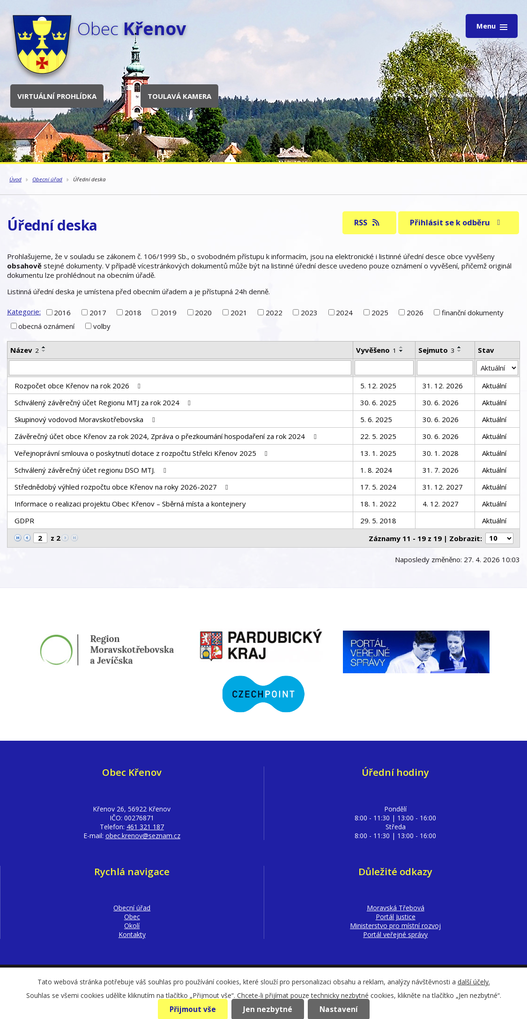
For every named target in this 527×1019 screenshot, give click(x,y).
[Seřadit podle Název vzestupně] (44, 347)
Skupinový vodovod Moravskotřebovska (86, 419)
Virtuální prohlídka (56, 96)
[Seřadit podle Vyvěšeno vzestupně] (401, 347)
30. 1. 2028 (441, 453)
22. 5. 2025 (378, 436)
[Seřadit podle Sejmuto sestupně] (459, 351)
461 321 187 (145, 826)
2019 (168, 312)
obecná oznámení (46, 326)
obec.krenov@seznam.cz (142, 835)
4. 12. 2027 (441, 503)
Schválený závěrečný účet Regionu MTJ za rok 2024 (104, 402)
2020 (203, 312)
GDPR (24, 520)
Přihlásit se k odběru (457, 222)
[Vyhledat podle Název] (180, 367)
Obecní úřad (47, 179)
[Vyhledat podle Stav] (497, 367)
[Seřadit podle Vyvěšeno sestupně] (401, 351)
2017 (97, 312)
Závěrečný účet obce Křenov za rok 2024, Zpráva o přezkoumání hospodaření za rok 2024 (167, 436)
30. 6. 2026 (441, 402)
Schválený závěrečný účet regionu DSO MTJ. (92, 470)
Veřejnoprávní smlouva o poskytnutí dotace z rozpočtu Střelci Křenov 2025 (142, 453)
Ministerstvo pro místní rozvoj (395, 925)
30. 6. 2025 (378, 402)
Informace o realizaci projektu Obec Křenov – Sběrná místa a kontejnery (130, 503)
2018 (133, 312)
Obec (132, 916)
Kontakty (132, 934)
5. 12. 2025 (378, 385)
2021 (238, 312)
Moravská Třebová (395, 907)
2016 (62, 312)
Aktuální (494, 385)
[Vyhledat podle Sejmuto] (445, 367)
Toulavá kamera (179, 96)
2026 (415, 312)
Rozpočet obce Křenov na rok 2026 (79, 385)
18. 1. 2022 (378, 503)
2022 (274, 312)
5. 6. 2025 (376, 419)
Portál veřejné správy (395, 934)
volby (102, 326)
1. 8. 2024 (376, 470)
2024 (344, 312)
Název (24, 350)
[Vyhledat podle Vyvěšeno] (384, 367)
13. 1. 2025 (378, 453)
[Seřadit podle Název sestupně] (44, 351)
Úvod (15, 179)
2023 (309, 312)
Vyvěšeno (376, 350)
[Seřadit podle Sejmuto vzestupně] (459, 347)
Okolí (132, 925)
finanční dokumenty (473, 312)
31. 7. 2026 (441, 470)
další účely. (474, 981)
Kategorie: (24, 311)
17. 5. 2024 (378, 486)
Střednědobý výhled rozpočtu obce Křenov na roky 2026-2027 (123, 486)
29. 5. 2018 (378, 520)
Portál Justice (396, 916)
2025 (379, 312)
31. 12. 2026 (443, 385)
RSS (367, 222)
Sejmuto (436, 350)
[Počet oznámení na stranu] (499, 538)
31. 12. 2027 (443, 486)
